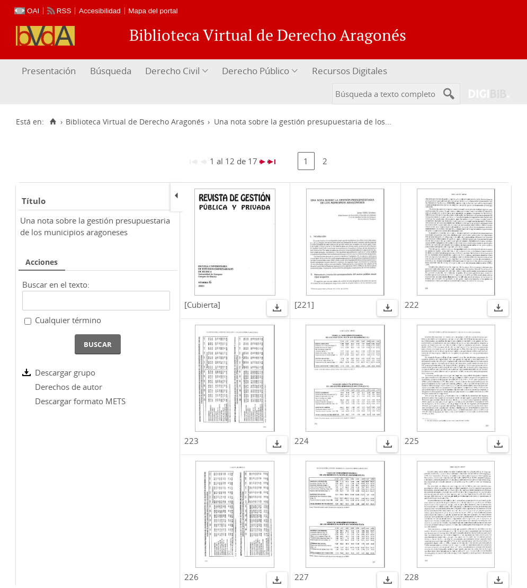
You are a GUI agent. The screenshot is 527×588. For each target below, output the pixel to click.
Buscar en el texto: (56, 284)
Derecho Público (255, 71)
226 (191, 577)
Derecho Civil (172, 71)
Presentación (49, 71)
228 (412, 577)
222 (412, 304)
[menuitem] (50, 71)
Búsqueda (110, 71)
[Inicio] (52, 122)
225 (412, 440)
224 (301, 440)
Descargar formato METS (80, 401)
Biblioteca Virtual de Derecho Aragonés (135, 122)
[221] (304, 304)
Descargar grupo (65, 372)
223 (191, 440)
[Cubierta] (202, 304)
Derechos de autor (68, 386)
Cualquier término (68, 320)
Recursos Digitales (349, 71)
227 (301, 577)
